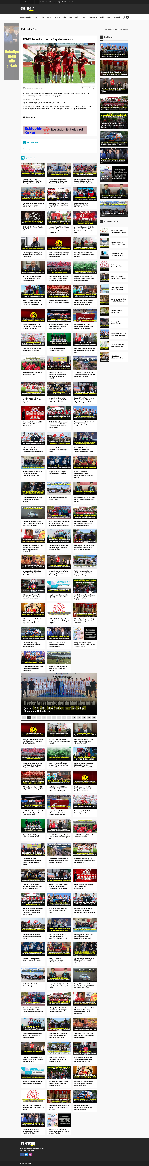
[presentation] (23, 694)
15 (94, 717)
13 (84, 717)
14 (89, 717)
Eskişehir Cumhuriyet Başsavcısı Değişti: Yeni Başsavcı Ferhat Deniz (60, 2)
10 (69, 717)
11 (74, 717)
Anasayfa (108, 29)
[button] (24, 717)
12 (79, 717)
